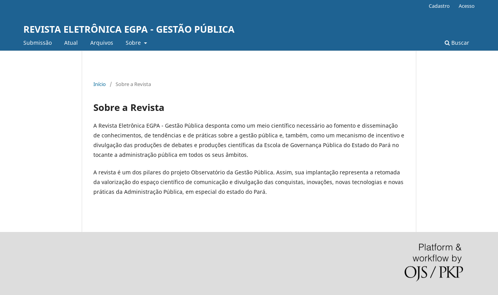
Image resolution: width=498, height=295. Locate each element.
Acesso (467, 5)
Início (99, 84)
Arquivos (101, 42)
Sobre (134, 42)
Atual (71, 42)
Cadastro (439, 5)
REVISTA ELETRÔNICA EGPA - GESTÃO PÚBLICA (129, 29)
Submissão (37, 42)
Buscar (457, 42)
